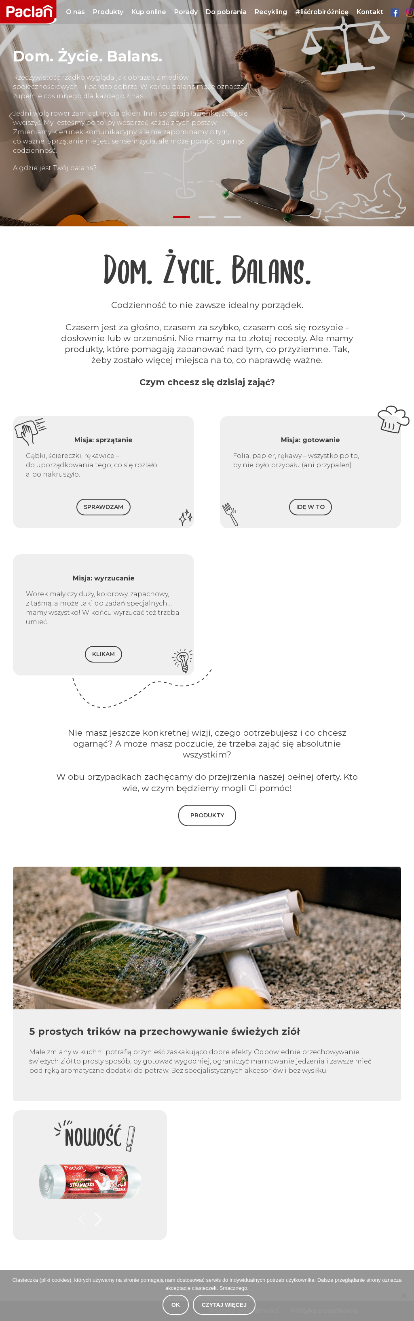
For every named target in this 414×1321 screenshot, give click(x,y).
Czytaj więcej (224, 1305)
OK (175, 1305)
